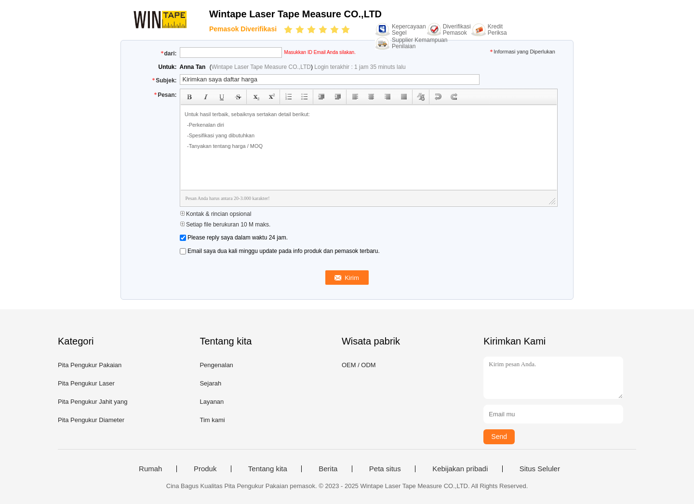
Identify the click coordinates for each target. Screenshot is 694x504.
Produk (205, 468)
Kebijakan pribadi (460, 468)
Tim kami (212, 420)
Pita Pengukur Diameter (91, 420)
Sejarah (210, 383)
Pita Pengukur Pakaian (89, 365)
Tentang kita (267, 468)
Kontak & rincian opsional (216, 214)
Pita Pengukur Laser (86, 383)
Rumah (150, 468)
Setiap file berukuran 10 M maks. (225, 224)
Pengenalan (216, 365)
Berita (328, 468)
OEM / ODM (359, 365)
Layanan (212, 401)
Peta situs (385, 468)
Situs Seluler (540, 468)
